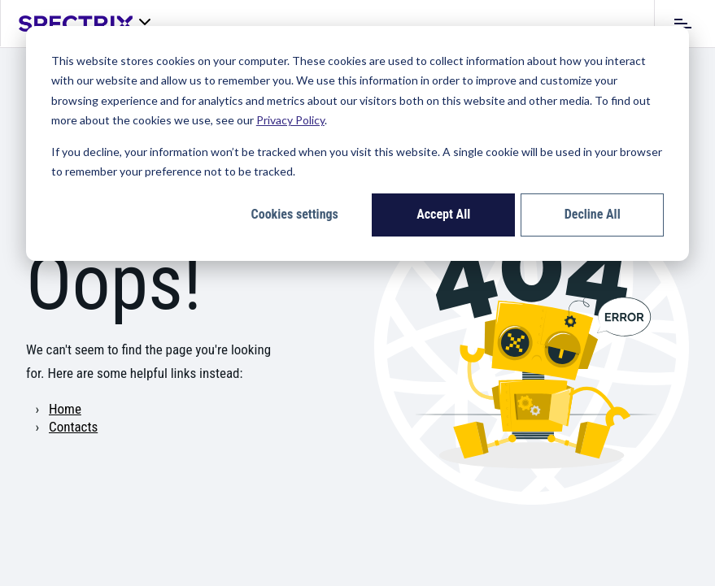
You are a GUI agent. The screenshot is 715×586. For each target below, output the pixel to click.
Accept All (443, 214)
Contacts (73, 427)
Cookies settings (294, 214)
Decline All (593, 214)
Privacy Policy (290, 120)
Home (65, 409)
